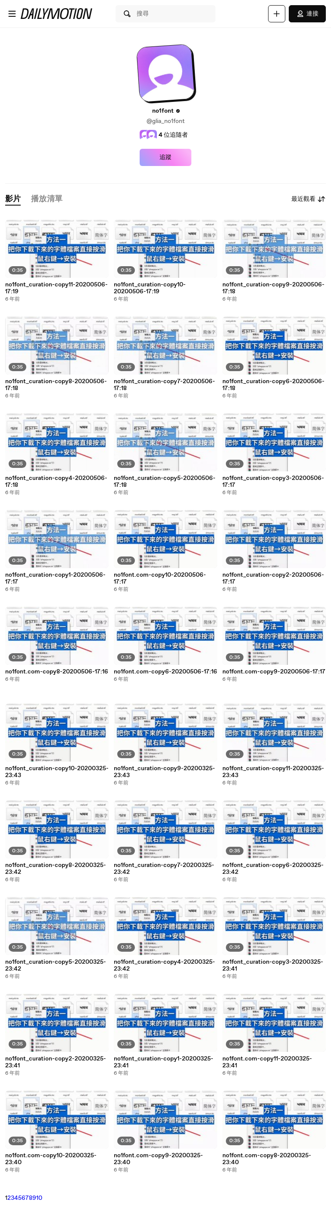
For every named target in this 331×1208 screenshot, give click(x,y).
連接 (307, 13)
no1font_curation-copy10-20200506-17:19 (150, 288)
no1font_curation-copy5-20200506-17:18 (164, 482)
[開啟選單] (12, 13)
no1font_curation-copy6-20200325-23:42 (273, 869)
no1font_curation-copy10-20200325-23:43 (57, 772)
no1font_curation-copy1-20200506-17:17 (55, 578)
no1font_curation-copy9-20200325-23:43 (164, 772)
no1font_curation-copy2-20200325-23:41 (55, 1062)
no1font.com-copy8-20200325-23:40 (266, 1159)
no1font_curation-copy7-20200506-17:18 (164, 385)
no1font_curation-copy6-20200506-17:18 (273, 385)
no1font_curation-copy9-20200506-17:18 (273, 288)
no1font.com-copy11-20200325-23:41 (267, 1062)
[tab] (13, 199)
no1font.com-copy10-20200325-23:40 (51, 1159)
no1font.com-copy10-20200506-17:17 (160, 578)
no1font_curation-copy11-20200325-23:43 (273, 772)
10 (39, 1198)
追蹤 (165, 157)
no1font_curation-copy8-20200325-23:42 (55, 869)
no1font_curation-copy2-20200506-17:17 (273, 578)
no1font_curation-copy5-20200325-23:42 (55, 965)
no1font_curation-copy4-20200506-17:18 (56, 482)
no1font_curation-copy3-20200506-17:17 (273, 482)
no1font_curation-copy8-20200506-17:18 (56, 385)
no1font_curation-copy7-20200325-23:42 (164, 869)
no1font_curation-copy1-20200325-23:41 (163, 1062)
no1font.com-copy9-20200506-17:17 (273, 671)
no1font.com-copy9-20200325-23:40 (158, 1159)
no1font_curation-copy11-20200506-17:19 (56, 288)
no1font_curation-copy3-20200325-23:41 (272, 965)
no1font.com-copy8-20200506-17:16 (56, 671)
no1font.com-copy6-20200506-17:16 (165, 671)
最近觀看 (308, 199)
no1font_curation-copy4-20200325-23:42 (164, 965)
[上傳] (276, 13)
